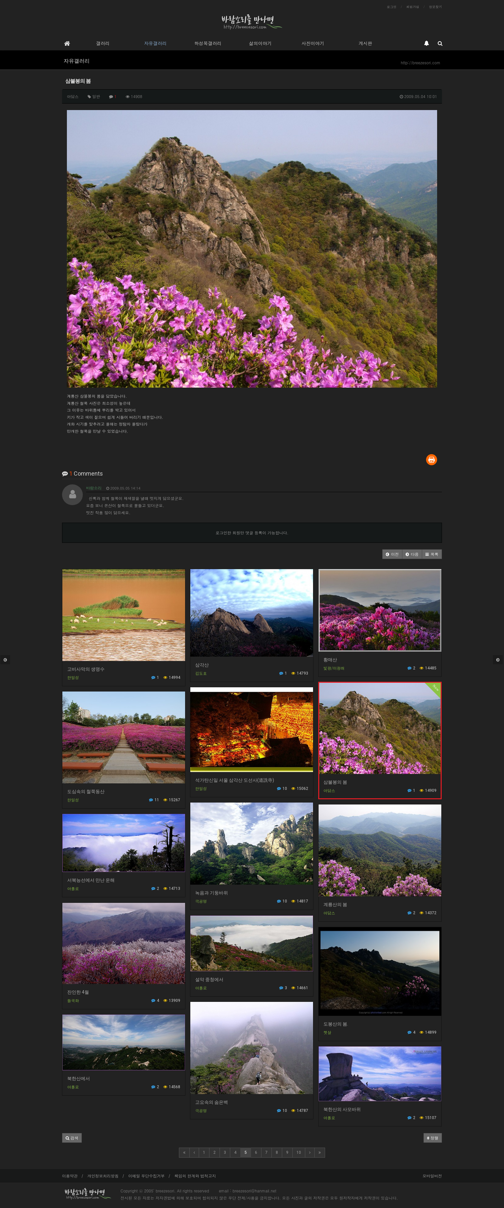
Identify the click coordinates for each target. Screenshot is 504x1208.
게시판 (365, 43)
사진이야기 (312, 43)
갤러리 (103, 43)
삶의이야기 (260, 43)
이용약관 (70, 1175)
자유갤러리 (155, 43)
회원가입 (412, 7)
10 (298, 1152)
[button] (392, 554)
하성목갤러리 (207, 43)
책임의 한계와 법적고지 (195, 1175)
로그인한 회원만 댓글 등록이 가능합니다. (252, 532)
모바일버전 (432, 1175)
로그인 (392, 7)
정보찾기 (435, 7)
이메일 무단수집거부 (146, 1175)
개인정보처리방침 (103, 1175)
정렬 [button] (432, 1137)
